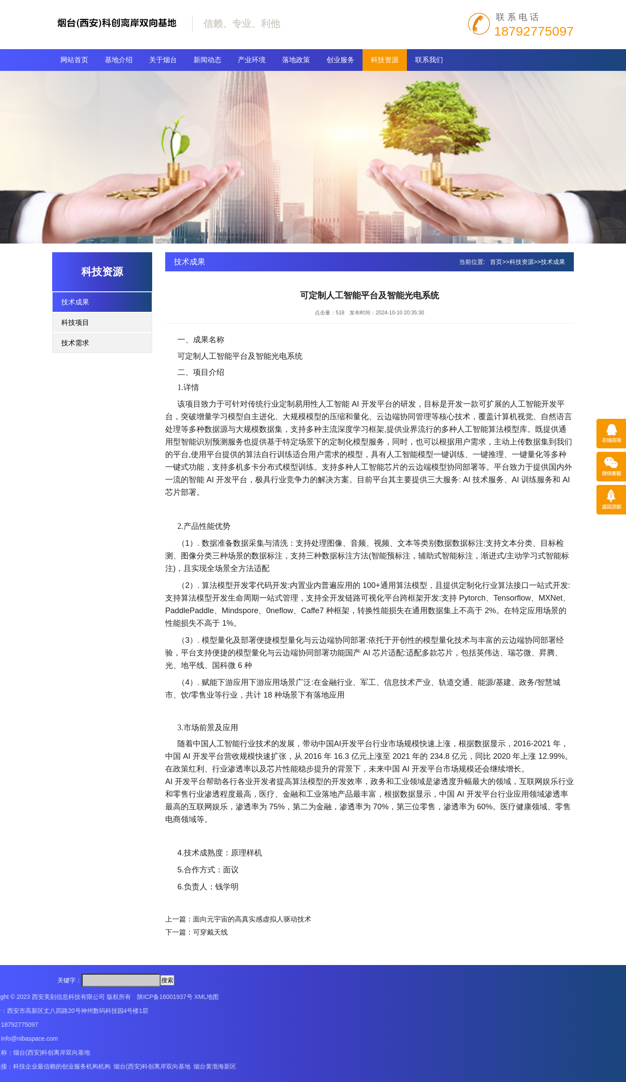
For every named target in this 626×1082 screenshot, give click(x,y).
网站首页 (74, 59)
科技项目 (75, 322)
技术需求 (75, 343)
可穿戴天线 (210, 932)
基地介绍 (119, 59)
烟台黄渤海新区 (72, 1066)
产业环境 (252, 59)
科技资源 (385, 59)
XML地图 (63, 996)
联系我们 (429, 59)
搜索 (167, 980)
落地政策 (296, 59)
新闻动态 (207, 59)
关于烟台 (163, 59)
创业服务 (340, 59)
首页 (496, 261)
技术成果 (75, 302)
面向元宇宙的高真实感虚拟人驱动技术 (252, 919)
